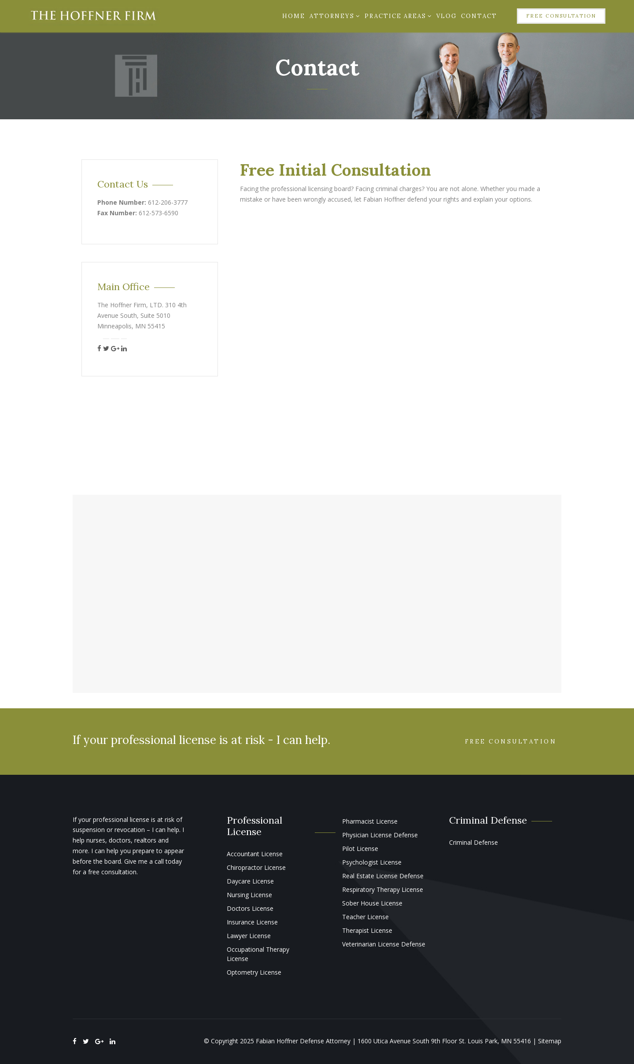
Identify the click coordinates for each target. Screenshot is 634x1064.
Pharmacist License (370, 821)
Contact (479, 16)
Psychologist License (372, 862)
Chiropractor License (256, 867)
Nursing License (249, 895)
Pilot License (360, 848)
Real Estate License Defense (383, 876)
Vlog (446, 16)
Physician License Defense (380, 835)
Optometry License (254, 972)
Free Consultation (561, 16)
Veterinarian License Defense (383, 944)
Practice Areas (398, 16)
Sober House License (372, 903)
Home (293, 16)
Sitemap (549, 1041)
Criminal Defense (473, 842)
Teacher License (365, 917)
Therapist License (367, 930)
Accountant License (255, 854)
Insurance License (252, 922)
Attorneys (335, 16)
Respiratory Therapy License (382, 889)
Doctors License (250, 908)
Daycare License (250, 881)
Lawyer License (249, 935)
